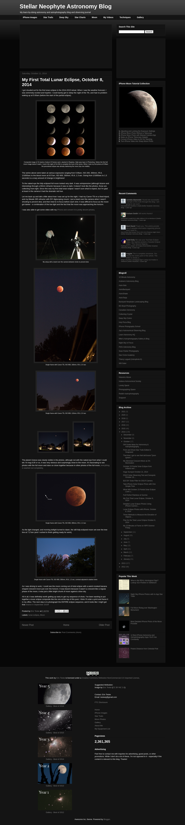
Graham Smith (132, 214)
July (125, 539)
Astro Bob (122, 285)
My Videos (108, 17)
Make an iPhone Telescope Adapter (134, 137)
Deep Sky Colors (125, 318)
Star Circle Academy (127, 355)
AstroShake (123, 294)
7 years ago (142, 220)
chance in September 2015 (37, 604)
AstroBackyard (124, 289)
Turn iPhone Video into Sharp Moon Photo (137, 141)
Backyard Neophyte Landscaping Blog (133, 302)
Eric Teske (35, 611)
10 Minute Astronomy (127, 277)
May (125, 546)
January (127, 559)
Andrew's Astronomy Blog (128, 281)
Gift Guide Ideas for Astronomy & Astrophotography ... (135, 446)
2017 (124, 422)
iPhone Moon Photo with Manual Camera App (138, 135)
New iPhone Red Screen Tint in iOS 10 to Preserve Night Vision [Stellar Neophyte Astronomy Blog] (140, 233)
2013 (124, 563)
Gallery (140, 17)
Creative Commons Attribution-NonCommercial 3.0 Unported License (110, 678)
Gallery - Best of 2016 (55, 706)
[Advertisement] (66, 45)
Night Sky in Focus (126, 343)
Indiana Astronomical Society (130, 381)
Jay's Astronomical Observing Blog (132, 331)
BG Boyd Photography (127, 306)
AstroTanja (123, 298)
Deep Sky (64, 17)
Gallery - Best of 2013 (55, 786)
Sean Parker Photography (129, 351)
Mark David (130, 226)
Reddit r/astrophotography (129, 394)
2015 (124, 429)
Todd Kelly (130, 240)
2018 (124, 418)
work (51, 678)
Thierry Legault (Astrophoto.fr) (130, 359)
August (127, 535)
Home (66, 625)
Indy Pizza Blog (125, 322)
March (126, 552)
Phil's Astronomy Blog (127, 347)
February (127, 556)
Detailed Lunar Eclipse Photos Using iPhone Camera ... (137, 505)
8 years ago (135, 247)
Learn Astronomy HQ (127, 335)
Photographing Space (127, 389)
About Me (99, 726)
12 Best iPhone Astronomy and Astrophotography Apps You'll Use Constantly (144, 637)
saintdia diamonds (133, 200)
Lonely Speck (124, 385)
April (125, 549)
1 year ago (128, 207)
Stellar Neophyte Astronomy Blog (66, 6)
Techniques (125, 17)
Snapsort (122, 398)
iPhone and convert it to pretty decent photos (76, 210)
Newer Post (28, 625)
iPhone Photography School (129, 326)
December (128, 435)
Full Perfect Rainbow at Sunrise (135, 495)
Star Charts (80, 17)
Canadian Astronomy (127, 310)
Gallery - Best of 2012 (55, 812)
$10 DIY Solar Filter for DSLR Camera (137, 481)
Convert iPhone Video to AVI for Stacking (136, 139)
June (126, 542)
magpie (129, 254)
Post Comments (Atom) (71, 632)
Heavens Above (125, 377)
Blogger (106, 819)
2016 (124, 425)
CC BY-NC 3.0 (119, 687)
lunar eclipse (34, 615)
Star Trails (48, 17)
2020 (124, 415)
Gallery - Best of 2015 (55, 733)
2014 (124, 432)
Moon (94, 17)
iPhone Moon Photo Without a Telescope (136, 133)
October (127, 442)
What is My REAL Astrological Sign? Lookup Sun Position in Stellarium (144, 581)
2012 (124, 567)
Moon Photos (100, 719)
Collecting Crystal (125, 314)
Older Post (104, 625)
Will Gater (122, 363)
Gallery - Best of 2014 (55, 759)
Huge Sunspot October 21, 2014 (135, 472)
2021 (124, 412)
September (128, 532)
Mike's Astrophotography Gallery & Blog (134, 339)
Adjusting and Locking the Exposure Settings (138, 131)
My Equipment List (102, 729)
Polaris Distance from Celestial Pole (144, 649)
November (128, 438)
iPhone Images (30, 17)
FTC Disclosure (101, 702)
